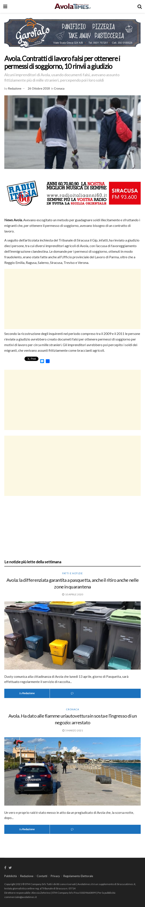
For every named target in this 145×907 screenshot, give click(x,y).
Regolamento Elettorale (78, 876)
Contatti (42, 876)
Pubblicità (10, 876)
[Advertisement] (72, 299)
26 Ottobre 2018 (39, 88)
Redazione (14, 88)
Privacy (55, 876)
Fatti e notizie (72, 573)
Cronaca (59, 88)
